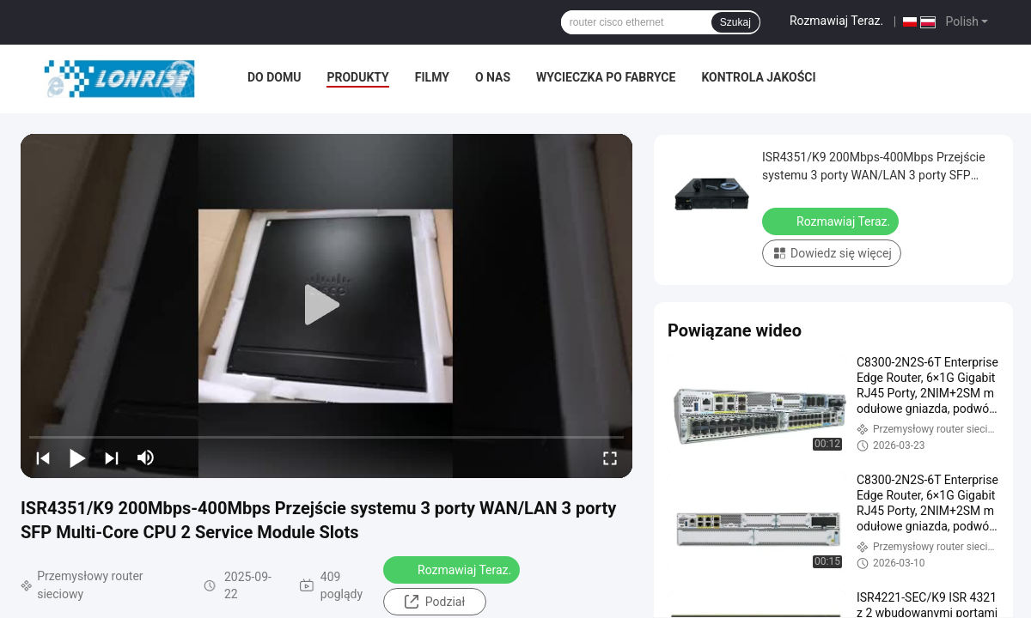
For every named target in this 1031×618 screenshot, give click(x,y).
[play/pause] (77, 457)
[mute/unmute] (146, 457)
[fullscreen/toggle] (610, 457)
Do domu (274, 77)
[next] (112, 457)
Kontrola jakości (758, 77)
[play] (326, 305)
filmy (432, 77)
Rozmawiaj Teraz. (836, 20)
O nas (492, 77)
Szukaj (735, 22)
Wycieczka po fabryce (605, 77)
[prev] (43, 457)
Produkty (357, 77)
